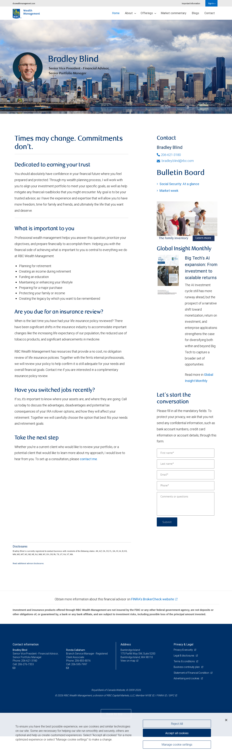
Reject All (177, 723)
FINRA (160, 712)
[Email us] (14, 684)
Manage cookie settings (177, 744)
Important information (191, 3)
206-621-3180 (169, 171)
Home (115, 13)
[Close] (226, 720)
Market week (169, 207)
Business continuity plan (187, 683)
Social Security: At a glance (179, 200)
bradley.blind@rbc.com (175, 177)
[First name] (185, 469)
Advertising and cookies (187, 695)
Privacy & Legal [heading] (183, 661)
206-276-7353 (26, 681)
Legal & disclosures (184, 672)
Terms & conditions (184, 677)
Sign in (212, 3)
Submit (167, 538)
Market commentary (173, 13)
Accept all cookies (176, 733)
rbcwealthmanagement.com (24, 3)
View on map (128, 677)
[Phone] (185, 502)
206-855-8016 (83, 677)
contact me (88, 476)
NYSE (148, 712)
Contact (209, 13)
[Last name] (185, 480)
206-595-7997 (79, 681)
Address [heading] (126, 661)
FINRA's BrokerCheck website (152, 616)
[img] (116, 75)
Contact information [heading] (26, 661)
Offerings (148, 13)
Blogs (195, 13)
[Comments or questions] (185, 520)
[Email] (185, 491)
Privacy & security (183, 666)
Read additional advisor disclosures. (28, 580)
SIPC (171, 712)
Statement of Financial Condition (192, 689)
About (130, 13)
